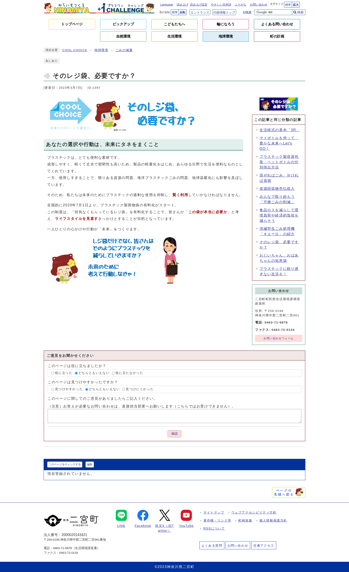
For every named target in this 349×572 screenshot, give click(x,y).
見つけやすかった (69, 389)
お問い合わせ (258, 4)
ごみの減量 (124, 50)
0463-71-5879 (62, 548)
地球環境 (101, 50)
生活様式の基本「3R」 (280, 130)
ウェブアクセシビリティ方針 (254, 512)
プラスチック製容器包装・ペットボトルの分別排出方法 (279, 162)
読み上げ (182, 4)
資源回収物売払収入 (277, 189)
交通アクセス (263, 545)
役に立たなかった (129, 373)
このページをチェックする (65, 464)
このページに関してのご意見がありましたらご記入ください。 (102, 398)
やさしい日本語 (221, 4)
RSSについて (214, 528)
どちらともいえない (94, 373)
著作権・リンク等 (217, 520)
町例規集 (245, 520)
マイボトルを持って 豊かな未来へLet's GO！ (279, 143)
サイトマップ (213, 512)
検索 (300, 12)
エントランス (200, 12)
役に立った (63, 373)
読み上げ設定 (198, 4)
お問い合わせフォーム (279, 338)
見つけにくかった (140, 389)
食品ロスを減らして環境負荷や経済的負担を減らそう (279, 215)
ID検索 (247, 12)
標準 (288, 4)
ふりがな (240, 4)
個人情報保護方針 (273, 520)
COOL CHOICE (74, 50)
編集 (89, 464)
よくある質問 (211, 545)
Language (166, 4)
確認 (174, 433)
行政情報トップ (224, 12)
